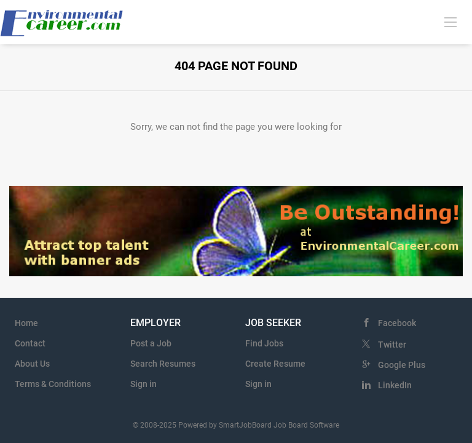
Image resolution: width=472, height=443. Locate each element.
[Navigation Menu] (450, 21)
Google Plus (401, 365)
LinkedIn (395, 385)
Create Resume (275, 364)
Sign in (143, 384)
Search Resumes (162, 364)
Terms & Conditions (53, 384)
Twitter (392, 344)
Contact (30, 343)
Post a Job (150, 343)
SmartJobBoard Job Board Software (279, 425)
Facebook (397, 323)
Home (26, 323)
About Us (32, 364)
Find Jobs (264, 343)
